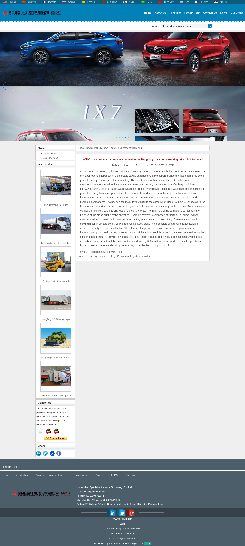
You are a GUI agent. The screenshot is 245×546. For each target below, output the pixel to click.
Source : (128, 165)
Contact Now (55, 438)
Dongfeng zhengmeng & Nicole (51, 475)
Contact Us (210, 12)
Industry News (50, 153)
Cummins (130, 475)
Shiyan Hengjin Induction (16, 475)
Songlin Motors (81, 475)
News (223, 12)
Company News (50, 158)
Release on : (143, 165)
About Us (160, 12)
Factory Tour (192, 12)
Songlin (99, 475)
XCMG (114, 475)
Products (175, 12)
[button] (116, 137)
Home (147, 12)
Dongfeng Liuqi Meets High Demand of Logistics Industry (118, 256)
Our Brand (237, 12)
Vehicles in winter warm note (106, 251)
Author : (116, 165)
